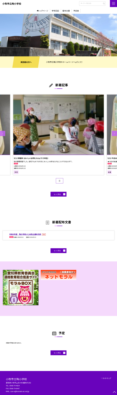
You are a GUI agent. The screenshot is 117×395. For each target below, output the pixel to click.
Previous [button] (2, 133)
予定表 (76, 10)
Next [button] (114, 133)
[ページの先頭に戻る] (114, 392)
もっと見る (57, 194)
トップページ (43, 10)
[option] (58, 35)
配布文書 (66, 10)
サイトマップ (106, 378)
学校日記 (55, 10)
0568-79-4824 (14, 385)
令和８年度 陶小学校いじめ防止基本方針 (25, 234)
